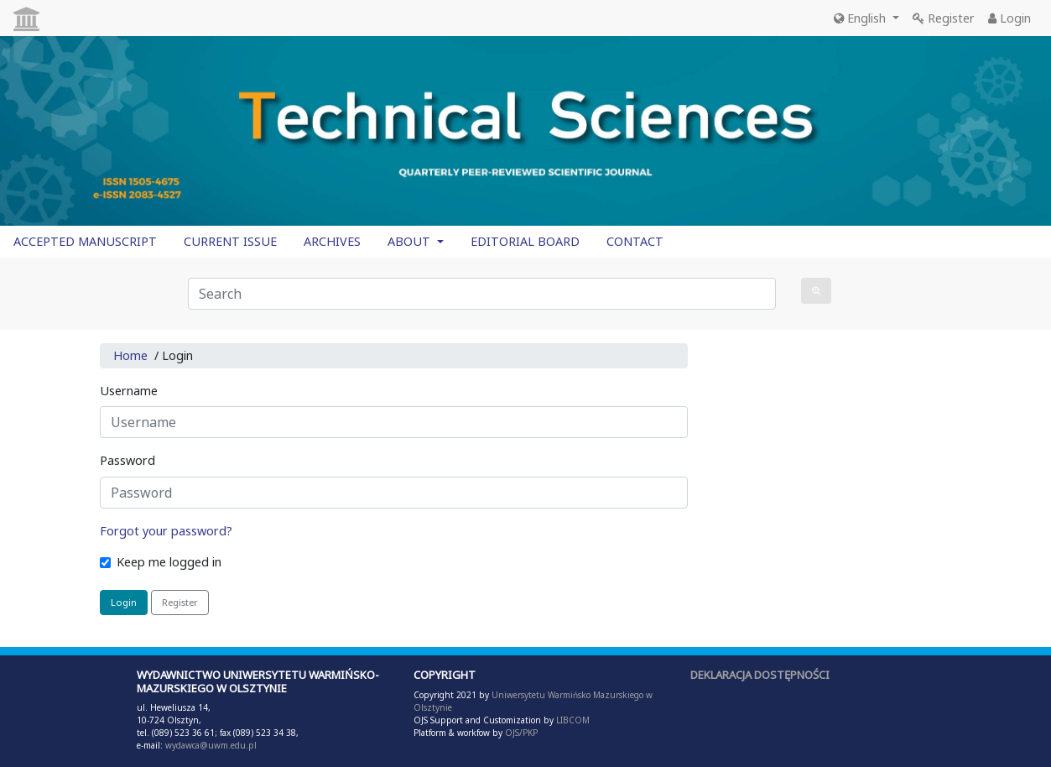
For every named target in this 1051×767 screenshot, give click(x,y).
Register (944, 18)
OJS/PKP (520, 732)
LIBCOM (573, 720)
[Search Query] (482, 294)
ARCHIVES (332, 241)
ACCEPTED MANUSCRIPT (85, 241)
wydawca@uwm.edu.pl (211, 745)
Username (129, 391)
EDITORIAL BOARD (525, 241)
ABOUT (411, 241)
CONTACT (634, 241)
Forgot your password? (166, 531)
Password (127, 460)
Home (130, 355)
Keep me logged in (169, 562)
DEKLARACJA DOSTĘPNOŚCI (760, 674)
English (861, 18)
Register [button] (180, 602)
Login (1009, 18)
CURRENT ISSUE (230, 241)
